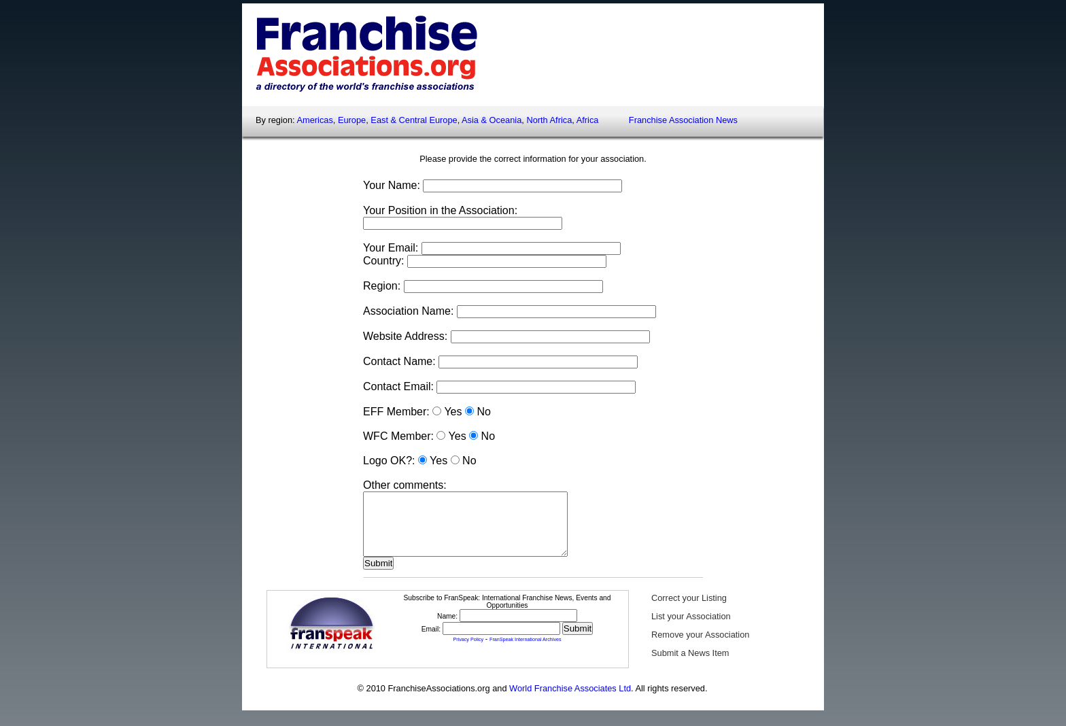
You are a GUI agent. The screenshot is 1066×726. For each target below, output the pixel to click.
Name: (448, 628)
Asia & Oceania (491, 120)
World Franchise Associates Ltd (570, 700)
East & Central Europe (414, 120)
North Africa (549, 120)
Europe (352, 120)
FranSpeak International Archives (525, 652)
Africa (588, 120)
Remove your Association (700, 647)
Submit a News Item (690, 665)
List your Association (691, 628)
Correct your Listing (689, 610)
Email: (432, 641)
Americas (314, 120)
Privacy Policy (468, 652)
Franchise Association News (683, 120)
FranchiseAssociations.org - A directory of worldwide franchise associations (361, 53)
